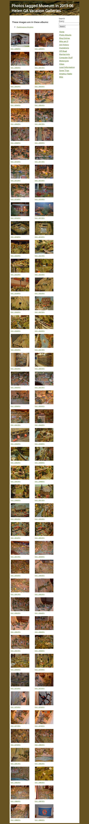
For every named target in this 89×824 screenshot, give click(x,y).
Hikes (61, 64)
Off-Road (63, 51)
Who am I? (63, 41)
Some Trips (64, 70)
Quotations (64, 48)
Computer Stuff (66, 57)
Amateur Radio (65, 73)
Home (61, 31)
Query (61, 21)
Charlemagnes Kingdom (25, 27)
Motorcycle (64, 61)
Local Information (67, 67)
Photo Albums (65, 35)
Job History (64, 44)
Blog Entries (64, 38)
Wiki (61, 77)
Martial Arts (64, 54)
